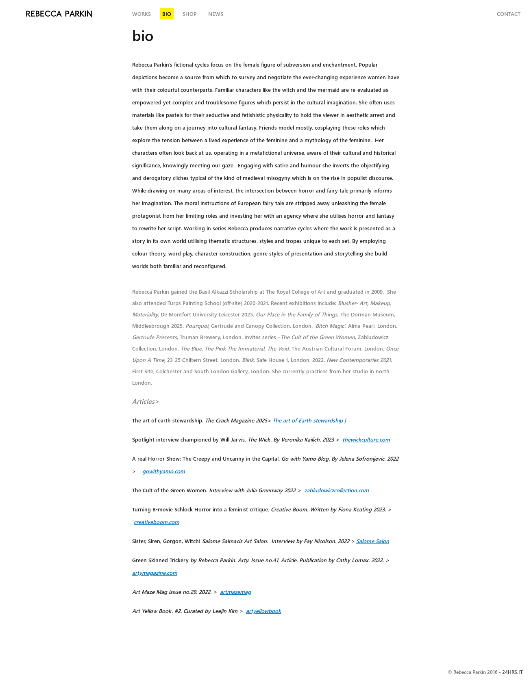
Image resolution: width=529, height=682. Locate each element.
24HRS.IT (512, 672)
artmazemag (235, 591)
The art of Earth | (309, 420)
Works (141, 13)
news (215, 13)
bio (166, 13)
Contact (508, 13)
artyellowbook (263, 610)
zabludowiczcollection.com (336, 490)
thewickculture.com (366, 439)
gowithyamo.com (163, 471)
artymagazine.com (154, 572)
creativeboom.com (156, 521)
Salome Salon (372, 540)
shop (190, 13)
